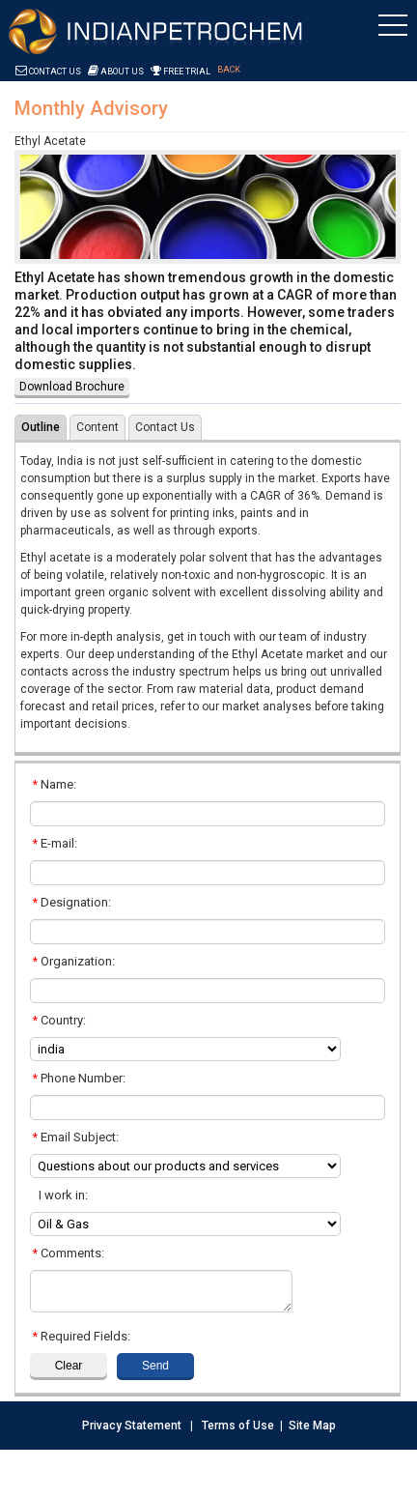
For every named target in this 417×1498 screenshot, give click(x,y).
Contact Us (48, 71)
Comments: (68, 1253)
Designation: (72, 902)
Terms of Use (238, 1425)
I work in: (60, 1195)
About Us (116, 71)
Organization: (74, 961)
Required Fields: (81, 1336)
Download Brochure (72, 386)
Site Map (312, 1425)
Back (228, 69)
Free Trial (180, 71)
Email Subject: (76, 1137)
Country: (59, 1020)
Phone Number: (79, 1078)
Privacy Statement (131, 1425)
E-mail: (55, 843)
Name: (54, 784)
